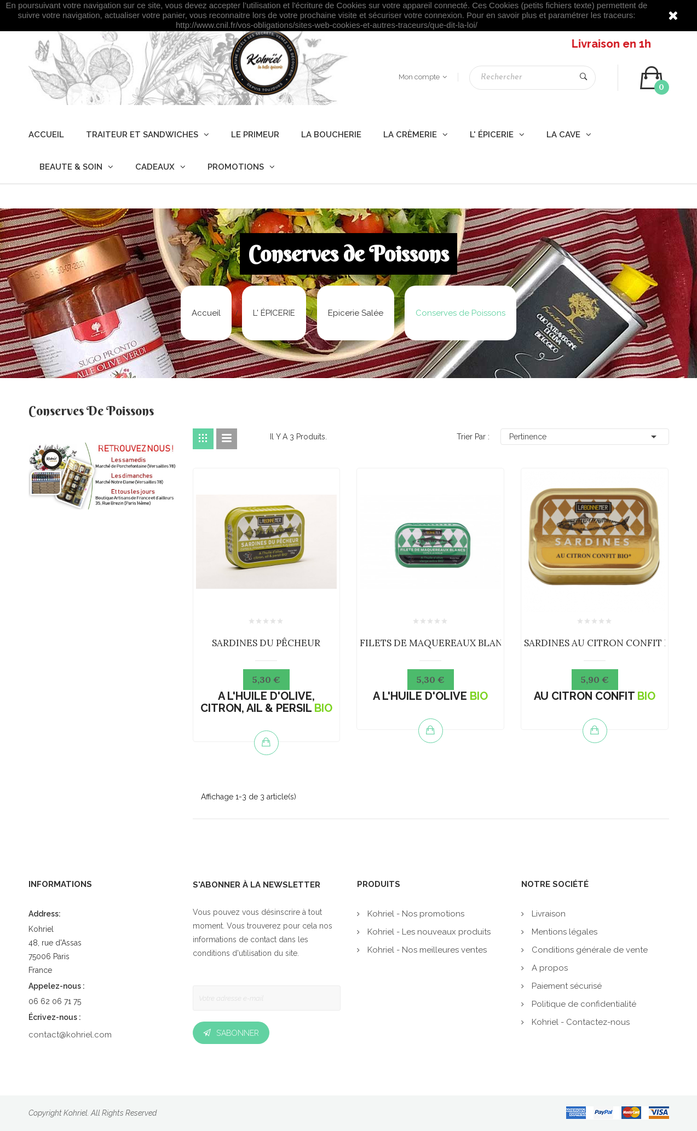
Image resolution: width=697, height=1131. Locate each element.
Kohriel (76, 1113)
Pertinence (584, 436)
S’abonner (237, 1033)
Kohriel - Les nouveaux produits (428, 932)
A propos (548, 968)
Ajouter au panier (266, 742)
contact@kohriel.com (70, 1035)
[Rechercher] (532, 77)
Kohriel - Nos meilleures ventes (426, 950)
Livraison (547, 914)
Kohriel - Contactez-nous (579, 1022)
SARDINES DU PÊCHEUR (266, 643)
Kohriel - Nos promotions (414, 914)
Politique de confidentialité (582, 1004)
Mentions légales (563, 932)
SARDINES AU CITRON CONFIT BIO (602, 643)
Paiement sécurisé (565, 986)
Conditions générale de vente (588, 950)
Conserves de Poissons (91, 412)
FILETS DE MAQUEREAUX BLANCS (437, 643)
